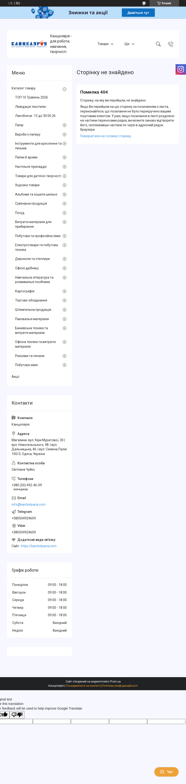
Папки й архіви (26, 157)
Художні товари (27, 185)
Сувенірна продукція (31, 203)
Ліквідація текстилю (30, 106)
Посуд (19, 213)
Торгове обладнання (31, 300)
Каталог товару (24, 88)
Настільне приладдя (30, 166)
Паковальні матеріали (32, 319)
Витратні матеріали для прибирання (33, 224)
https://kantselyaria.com (38, 546)
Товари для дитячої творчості (38, 176)
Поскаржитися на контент (83, 685)
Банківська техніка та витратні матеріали (31, 330)
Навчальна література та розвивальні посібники (34, 280)
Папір (19, 125)
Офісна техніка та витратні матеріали (35, 344)
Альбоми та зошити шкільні (36, 194)
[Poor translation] (17, 715)
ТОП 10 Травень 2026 (31, 97)
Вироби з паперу (27, 134)
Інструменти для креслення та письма (38, 146)
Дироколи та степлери (32, 259)
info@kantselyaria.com (29, 504)
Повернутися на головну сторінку (105, 136)
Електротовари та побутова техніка (36, 247)
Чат (166, 772)
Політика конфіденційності (120, 685)
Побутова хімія (26, 365)
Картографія (24, 291)
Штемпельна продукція (33, 310)
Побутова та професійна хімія (37, 236)
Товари (103, 44)
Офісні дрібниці (27, 268)
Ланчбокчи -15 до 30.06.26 (35, 116)
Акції (15, 376)
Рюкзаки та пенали (29, 356)
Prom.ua (115, 681)
